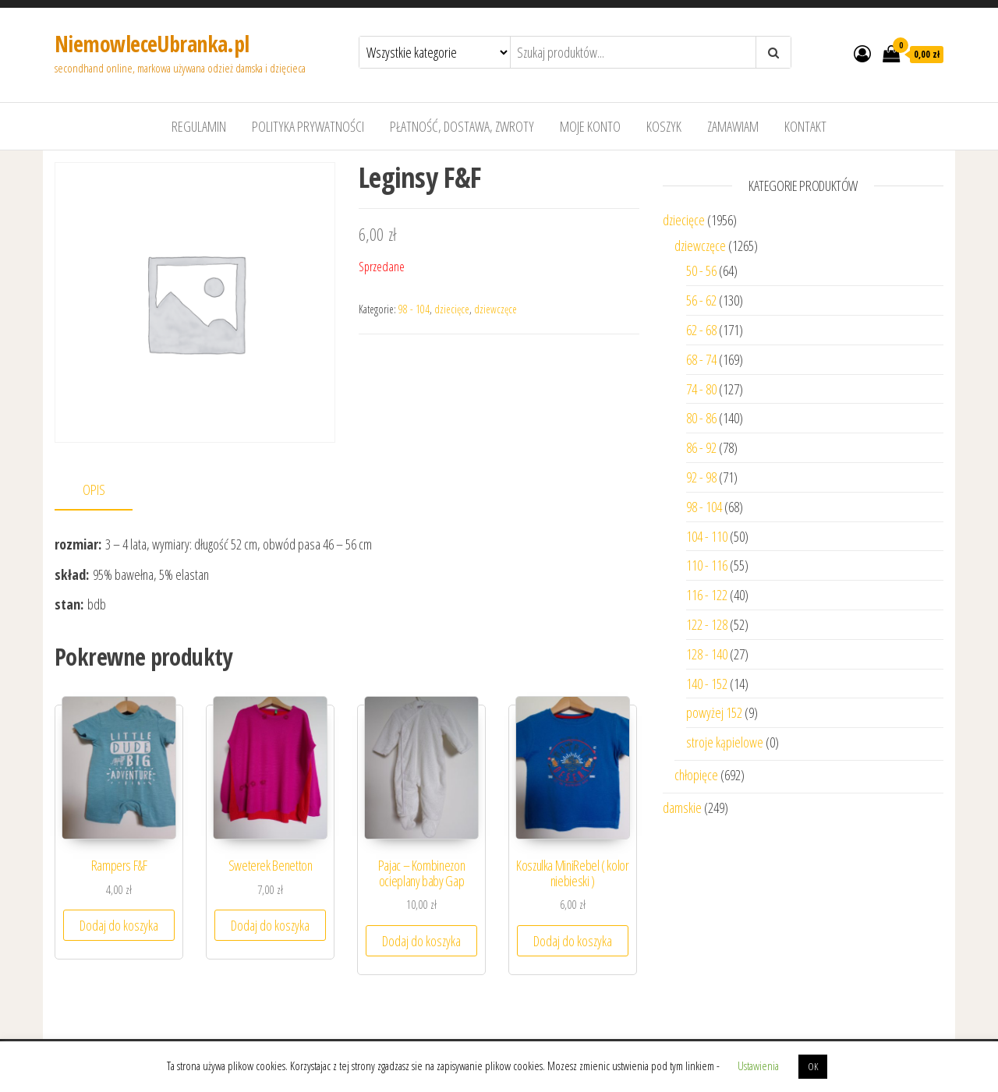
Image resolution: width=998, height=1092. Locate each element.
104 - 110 (706, 536)
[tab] (105, 491)
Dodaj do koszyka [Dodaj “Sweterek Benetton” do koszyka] (270, 925)
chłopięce (696, 774)
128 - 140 (706, 654)
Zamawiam (733, 126)
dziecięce (451, 309)
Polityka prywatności (308, 126)
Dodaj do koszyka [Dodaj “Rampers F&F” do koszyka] (119, 925)
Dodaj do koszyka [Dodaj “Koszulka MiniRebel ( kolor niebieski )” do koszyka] (572, 940)
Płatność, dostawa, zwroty (462, 126)
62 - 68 (701, 329)
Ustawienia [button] (758, 1065)
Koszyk (663, 126)
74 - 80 (701, 389)
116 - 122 (706, 594)
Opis (94, 489)
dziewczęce (495, 309)
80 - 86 (701, 417)
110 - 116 (706, 565)
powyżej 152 (714, 712)
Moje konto (590, 126)
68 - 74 (701, 359)
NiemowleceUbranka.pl (152, 43)
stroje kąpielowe (724, 742)
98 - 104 (414, 309)
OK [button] (813, 1066)
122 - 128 (706, 624)
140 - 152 (706, 683)
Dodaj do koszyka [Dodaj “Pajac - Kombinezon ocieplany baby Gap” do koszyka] (421, 940)
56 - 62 (701, 300)
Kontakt (805, 126)
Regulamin (199, 126)
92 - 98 (701, 477)
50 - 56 (701, 270)
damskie (682, 807)
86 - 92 (701, 447)
